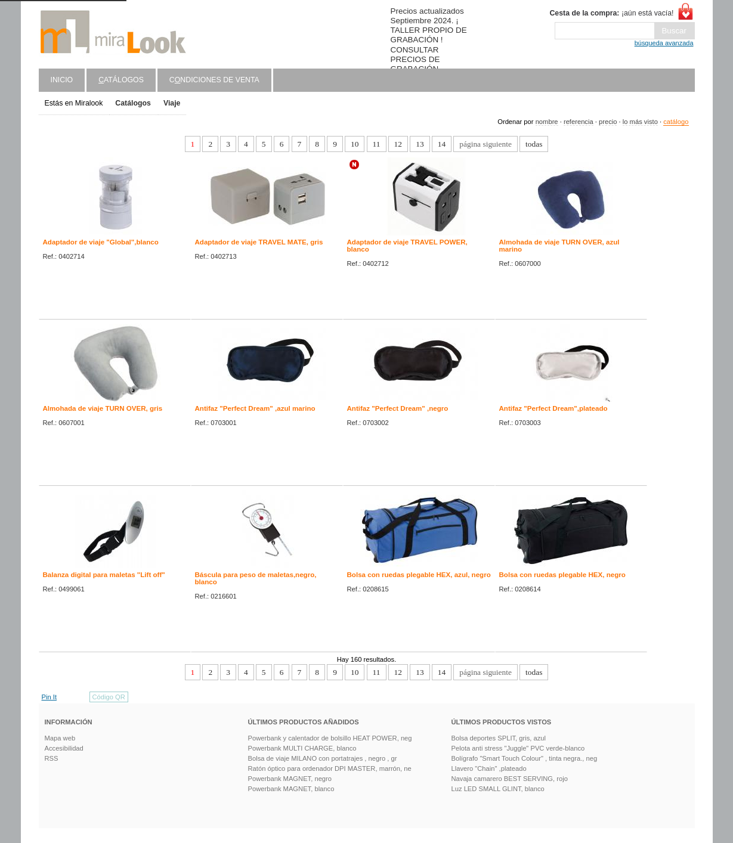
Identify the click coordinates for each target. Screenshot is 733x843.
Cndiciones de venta (214, 80)
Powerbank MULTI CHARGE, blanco (302, 748)
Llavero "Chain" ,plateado (489, 768)
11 (377, 144)
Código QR (108, 697)
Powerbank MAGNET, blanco (291, 788)
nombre (547, 121)
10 (354, 144)
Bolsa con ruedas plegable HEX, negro (562, 574)
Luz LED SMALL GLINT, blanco (498, 788)
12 (398, 144)
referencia (578, 121)
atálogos (121, 80)
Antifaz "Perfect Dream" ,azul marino (255, 408)
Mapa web (60, 738)
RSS (51, 758)
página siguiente (485, 144)
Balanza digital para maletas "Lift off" (104, 574)
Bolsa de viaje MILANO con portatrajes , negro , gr (322, 758)
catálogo (675, 121)
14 (442, 144)
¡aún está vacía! (611, 13)
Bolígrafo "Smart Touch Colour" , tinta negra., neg (524, 758)
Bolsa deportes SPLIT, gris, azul (498, 738)
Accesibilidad (64, 748)
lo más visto (640, 121)
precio (608, 121)
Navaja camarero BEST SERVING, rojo (509, 778)
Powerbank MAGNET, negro (290, 778)
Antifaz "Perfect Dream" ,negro (398, 408)
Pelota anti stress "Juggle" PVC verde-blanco (518, 748)
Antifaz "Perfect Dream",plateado (553, 408)
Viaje (172, 103)
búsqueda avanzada (664, 43)
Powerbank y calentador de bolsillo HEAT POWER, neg (330, 738)
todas (533, 144)
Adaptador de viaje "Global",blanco (101, 242)
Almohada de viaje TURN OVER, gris (103, 408)
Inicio (62, 80)
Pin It (49, 697)
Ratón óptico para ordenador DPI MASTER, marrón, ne (330, 768)
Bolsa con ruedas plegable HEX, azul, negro (419, 574)
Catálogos (133, 103)
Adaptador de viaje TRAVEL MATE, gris (259, 242)
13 (419, 144)
